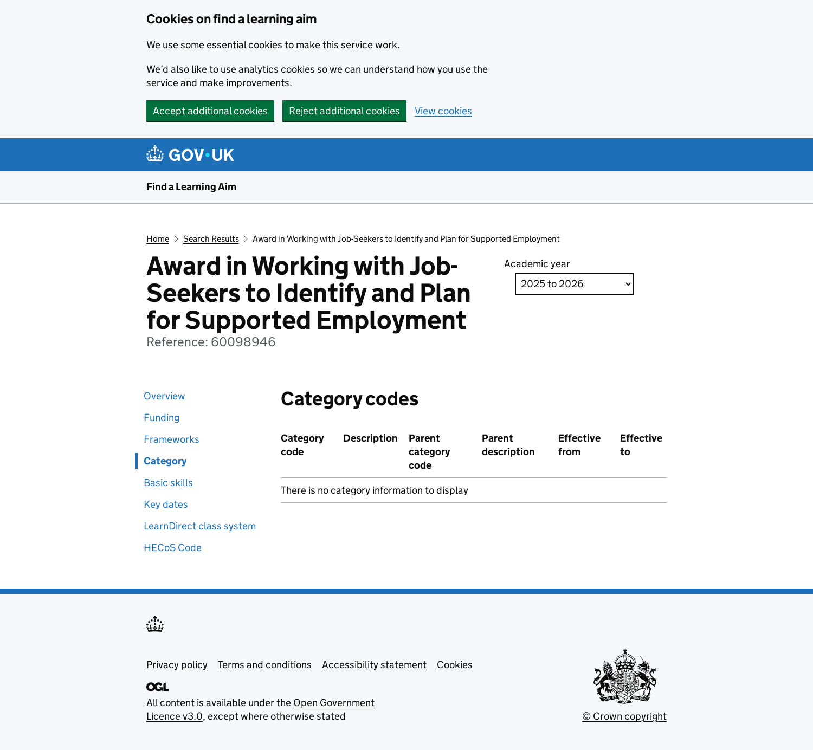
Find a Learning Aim (191, 186)
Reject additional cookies (344, 111)
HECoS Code (173, 547)
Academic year (537, 263)
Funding (161, 417)
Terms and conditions (265, 664)
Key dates (166, 504)
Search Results (211, 239)
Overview (164, 396)
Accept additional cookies (210, 111)
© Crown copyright (624, 716)
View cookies (443, 111)
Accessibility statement (374, 664)
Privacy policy (177, 664)
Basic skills (168, 482)
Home (157, 239)
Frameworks (171, 439)
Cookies (455, 664)
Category (165, 461)
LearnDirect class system (200, 526)
